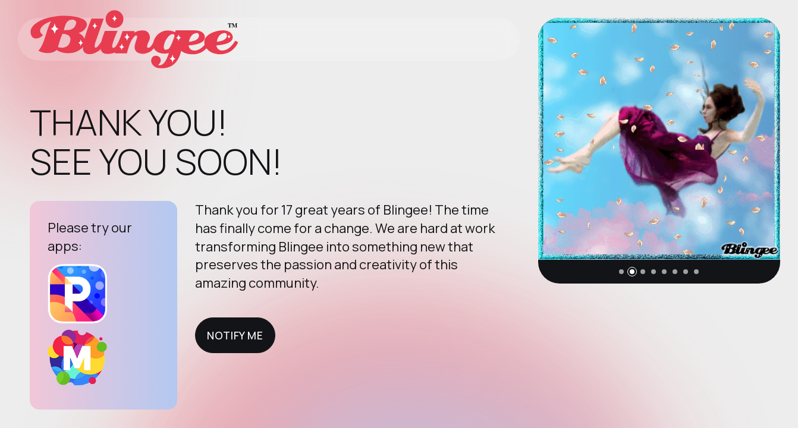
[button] (621, 271)
